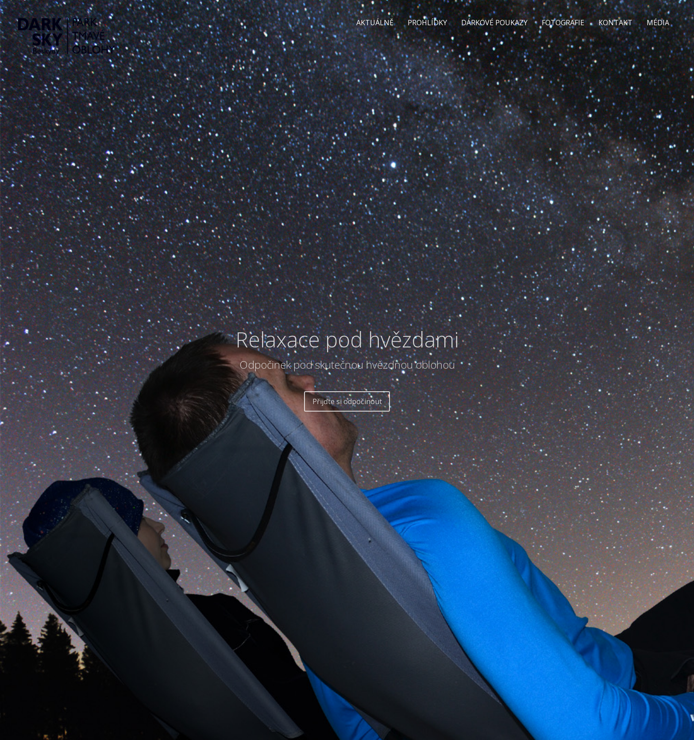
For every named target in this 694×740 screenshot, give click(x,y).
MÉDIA (658, 22)
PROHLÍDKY (427, 22)
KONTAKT (615, 22)
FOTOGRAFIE (563, 22)
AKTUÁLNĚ (374, 22)
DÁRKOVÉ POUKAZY (494, 22)
